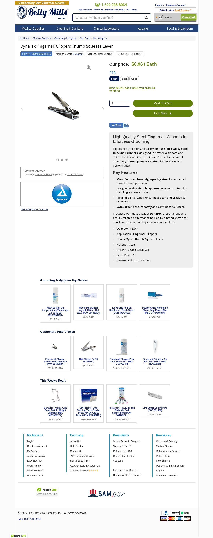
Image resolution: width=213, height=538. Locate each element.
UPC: (121, 53)
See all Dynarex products (34, 209)
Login (30, 441)
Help (134, 9)
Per (112, 72)
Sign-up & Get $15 (123, 446)
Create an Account (175, 5)
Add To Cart (163, 103)
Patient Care (163, 456)
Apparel (143, 28)
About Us (75, 441)
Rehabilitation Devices (168, 451)
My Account (85, 9)
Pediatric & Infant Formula (170, 465)
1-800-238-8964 (43, 174)
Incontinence (163, 460)
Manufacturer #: (97, 53)
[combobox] (119, 103)
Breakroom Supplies (167, 475)
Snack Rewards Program (126, 441)
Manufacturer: (64, 53)
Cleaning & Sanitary (70, 28)
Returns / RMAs (35, 475)
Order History (34, 465)
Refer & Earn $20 (122, 451)
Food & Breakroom (180, 28)
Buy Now (163, 113)
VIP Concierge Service (82, 456)
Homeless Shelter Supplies (127, 475)
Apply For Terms (36, 456)
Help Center (76, 446)
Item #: (26, 53)
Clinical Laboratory (106, 28)
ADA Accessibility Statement (85, 465)
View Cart (188, 17)
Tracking (98, 9)
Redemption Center (123, 456)
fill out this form (75, 174)
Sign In (159, 5)
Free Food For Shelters (125, 470)
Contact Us (76, 451)
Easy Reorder (34, 460)
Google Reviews (79, 470)
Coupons (118, 460)
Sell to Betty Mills (79, 460)
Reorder (120, 9)
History (109, 9)
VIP (128, 9)
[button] (23, 111)
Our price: (119, 64)
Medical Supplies (33, 28)
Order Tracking (35, 470)
